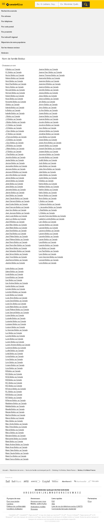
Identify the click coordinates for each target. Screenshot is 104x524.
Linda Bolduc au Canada (14, 274)
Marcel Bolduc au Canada (14, 430)
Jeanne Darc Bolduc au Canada (50, 72)
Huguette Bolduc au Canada (15, 102)
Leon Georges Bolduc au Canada (51, 257)
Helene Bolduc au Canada (14, 78)
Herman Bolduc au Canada (15, 93)
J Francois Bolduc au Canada (15, 137)
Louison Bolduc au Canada (15, 327)
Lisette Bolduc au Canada (14, 286)
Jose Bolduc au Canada (47, 137)
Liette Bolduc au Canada (14, 269)
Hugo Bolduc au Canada (14, 99)
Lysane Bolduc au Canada (14, 365)
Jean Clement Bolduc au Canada (17, 201)
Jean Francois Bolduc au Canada (17, 207)
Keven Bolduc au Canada (48, 195)
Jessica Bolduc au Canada (48, 93)
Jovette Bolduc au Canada (48, 157)
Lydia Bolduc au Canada (14, 354)
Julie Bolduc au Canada (47, 172)
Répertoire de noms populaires (13, 42)
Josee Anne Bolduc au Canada (50, 143)
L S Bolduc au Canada (47, 213)
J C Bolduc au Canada (13, 125)
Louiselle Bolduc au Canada (15, 318)
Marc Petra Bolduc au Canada (16, 427)
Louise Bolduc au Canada (14, 315)
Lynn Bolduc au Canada (14, 362)
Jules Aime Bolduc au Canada (49, 169)
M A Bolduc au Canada (13, 374)
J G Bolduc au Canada (13, 140)
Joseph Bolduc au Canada (48, 146)
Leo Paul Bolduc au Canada (48, 251)
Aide (53, 504)
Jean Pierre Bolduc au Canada (16, 242)
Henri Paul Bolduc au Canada (15, 84)
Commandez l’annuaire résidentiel (64, 509)
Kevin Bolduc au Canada (47, 198)
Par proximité (6, 32)
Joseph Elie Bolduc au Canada (50, 149)
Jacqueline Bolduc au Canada (16, 166)
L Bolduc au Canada (46, 201)
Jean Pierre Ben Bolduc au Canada (17, 245)
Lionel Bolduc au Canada (14, 277)
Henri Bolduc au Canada (14, 81)
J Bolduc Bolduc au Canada (15, 122)
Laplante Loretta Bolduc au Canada (51, 219)
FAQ (53, 501)
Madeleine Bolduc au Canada (15, 403)
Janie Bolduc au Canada (14, 184)
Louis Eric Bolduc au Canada (15, 304)
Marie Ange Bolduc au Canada (16, 447)
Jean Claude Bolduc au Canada (16, 198)
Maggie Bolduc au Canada (14, 412)
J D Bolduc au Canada (13, 128)
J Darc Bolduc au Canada (14, 131)
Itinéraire (4, 53)
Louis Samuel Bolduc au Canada (17, 313)
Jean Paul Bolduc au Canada (15, 234)
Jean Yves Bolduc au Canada (16, 257)
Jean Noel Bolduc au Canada (15, 231)
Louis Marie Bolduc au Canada (16, 307)
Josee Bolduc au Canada (48, 140)
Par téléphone (6, 21)
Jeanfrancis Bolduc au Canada (16, 260)
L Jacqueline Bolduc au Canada (50, 207)
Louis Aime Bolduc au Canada (16, 298)
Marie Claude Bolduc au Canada (16, 453)
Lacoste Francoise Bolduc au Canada (52, 216)
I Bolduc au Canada (12, 105)
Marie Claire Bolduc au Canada (16, 450)
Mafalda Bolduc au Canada (15, 406)
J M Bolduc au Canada (13, 146)
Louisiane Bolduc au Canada (15, 324)
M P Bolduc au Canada (13, 398)
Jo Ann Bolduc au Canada (48, 110)
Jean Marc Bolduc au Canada (16, 225)
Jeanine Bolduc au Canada (15, 263)
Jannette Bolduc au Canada (15, 190)
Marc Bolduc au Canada (14, 421)
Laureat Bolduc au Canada (48, 228)
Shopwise (34, 509)
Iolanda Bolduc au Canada (14, 108)
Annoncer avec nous (38, 501)
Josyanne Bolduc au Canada (49, 154)
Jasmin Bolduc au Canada (14, 193)
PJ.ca (89, 501)
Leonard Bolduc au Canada (48, 260)
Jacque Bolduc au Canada (15, 163)
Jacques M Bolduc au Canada (16, 172)
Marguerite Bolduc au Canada (16, 439)
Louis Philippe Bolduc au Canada (17, 310)
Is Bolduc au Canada (12, 110)
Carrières (10, 504)
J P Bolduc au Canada (13, 152)
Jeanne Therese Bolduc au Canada (51, 75)
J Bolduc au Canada (12, 116)
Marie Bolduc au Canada (14, 441)
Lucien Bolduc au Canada (14, 342)
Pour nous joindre (13, 501)
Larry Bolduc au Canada (47, 222)
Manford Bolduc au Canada (15, 415)
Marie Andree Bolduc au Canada (17, 444)
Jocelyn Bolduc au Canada (48, 122)
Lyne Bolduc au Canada (14, 359)
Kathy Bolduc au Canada (48, 193)
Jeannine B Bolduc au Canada (49, 84)
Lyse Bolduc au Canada (13, 368)
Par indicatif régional (9, 37)
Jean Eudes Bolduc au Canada (16, 204)
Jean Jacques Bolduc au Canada (17, 213)
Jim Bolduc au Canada (47, 102)
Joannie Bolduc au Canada (48, 119)
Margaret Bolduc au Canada (15, 436)
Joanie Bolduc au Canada (48, 113)
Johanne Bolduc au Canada (49, 131)
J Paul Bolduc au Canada (14, 154)
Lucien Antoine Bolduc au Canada (17, 345)
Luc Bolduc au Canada (13, 333)
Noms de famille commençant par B (38, 470)
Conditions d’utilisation (15, 509)
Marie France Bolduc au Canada (16, 459)
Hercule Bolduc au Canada (15, 90)
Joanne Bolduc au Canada (48, 116)
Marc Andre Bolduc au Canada (16, 424)
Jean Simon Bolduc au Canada (16, 254)
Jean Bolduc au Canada (14, 195)
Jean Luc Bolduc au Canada (15, 219)
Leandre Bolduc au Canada (48, 245)
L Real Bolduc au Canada (48, 210)
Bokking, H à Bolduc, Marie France (63, 470)
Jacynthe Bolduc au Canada (15, 175)
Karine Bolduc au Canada (48, 184)
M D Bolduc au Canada (13, 386)
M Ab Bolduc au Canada (14, 377)
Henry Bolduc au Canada (14, 87)
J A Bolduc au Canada (13, 119)
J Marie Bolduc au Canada (14, 149)
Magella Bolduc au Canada (14, 409)
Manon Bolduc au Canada (14, 418)
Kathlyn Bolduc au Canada (48, 190)
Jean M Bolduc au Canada (14, 222)
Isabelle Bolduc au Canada (14, 113)
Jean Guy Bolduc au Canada (15, 210)
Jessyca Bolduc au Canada (48, 99)
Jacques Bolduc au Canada (15, 169)
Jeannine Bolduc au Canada (49, 81)
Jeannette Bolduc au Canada (49, 78)
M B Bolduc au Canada (13, 380)
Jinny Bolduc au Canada (47, 108)
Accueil (5, 470)
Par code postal (7, 27)
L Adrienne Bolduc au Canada (49, 204)
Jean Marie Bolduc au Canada (16, 228)
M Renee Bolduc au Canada (15, 400)
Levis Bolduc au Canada (47, 263)
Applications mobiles (38, 507)
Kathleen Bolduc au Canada (49, 187)
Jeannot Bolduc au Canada (48, 87)
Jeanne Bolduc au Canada (48, 69)
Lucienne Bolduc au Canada (15, 348)
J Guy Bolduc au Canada (14, 143)
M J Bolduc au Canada (13, 392)
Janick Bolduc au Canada (14, 181)
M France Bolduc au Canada (15, 389)
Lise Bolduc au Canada (13, 280)
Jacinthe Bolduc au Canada (15, 157)
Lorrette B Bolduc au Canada (15, 292)
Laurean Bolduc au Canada (48, 225)
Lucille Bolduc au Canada (14, 351)
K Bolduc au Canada (46, 181)
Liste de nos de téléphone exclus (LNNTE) (67, 506)
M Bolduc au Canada (12, 371)
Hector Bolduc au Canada (14, 75)
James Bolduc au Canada (14, 178)
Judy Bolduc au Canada (47, 163)
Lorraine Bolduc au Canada (15, 289)
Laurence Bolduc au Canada (49, 231)
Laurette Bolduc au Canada (48, 236)
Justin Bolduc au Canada (48, 178)
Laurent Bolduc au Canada (48, 234)
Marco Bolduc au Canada (14, 433)
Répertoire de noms (16, 470)
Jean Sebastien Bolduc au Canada (17, 251)
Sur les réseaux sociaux (10, 48)
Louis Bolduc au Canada (14, 295)
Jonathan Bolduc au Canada (49, 134)
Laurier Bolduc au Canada (48, 239)
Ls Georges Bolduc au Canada (16, 330)
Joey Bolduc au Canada (47, 128)
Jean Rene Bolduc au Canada (16, 248)
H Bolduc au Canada (12, 69)
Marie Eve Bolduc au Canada (15, 456)
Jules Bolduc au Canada (47, 166)
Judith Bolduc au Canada (48, 160)
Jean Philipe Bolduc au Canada (16, 236)
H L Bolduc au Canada (13, 72)
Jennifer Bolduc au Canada (48, 90)
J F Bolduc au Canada (13, 134)
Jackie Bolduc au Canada (14, 160)
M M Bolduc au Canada (13, 395)
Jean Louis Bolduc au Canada (16, 216)
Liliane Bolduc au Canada (14, 272)
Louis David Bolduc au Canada (16, 301)
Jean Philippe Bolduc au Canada (17, 239)
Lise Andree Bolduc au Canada (16, 283)
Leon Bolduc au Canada (47, 254)
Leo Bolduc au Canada (47, 248)
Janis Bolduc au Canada (14, 187)
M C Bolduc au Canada (13, 383)
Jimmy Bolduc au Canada (48, 105)
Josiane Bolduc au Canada (48, 152)
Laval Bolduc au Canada (47, 242)
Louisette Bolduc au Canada (15, 321)
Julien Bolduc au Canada (48, 175)
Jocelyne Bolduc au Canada (49, 125)
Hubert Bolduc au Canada (14, 96)
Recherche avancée (9, 11)
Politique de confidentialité (16, 506)
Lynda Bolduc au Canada (14, 356)
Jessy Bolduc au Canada (48, 96)
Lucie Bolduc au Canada (14, 339)
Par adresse (6, 16)
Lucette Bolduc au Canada (15, 336)
